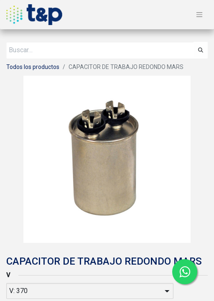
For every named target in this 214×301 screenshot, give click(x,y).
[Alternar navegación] (199, 14)
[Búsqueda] (201, 50)
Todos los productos (32, 67)
